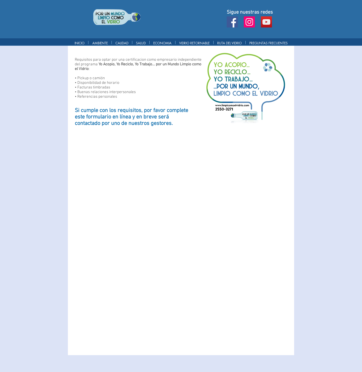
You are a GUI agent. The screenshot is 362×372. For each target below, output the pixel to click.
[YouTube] (266, 21)
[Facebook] (232, 21)
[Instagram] (249, 21)
